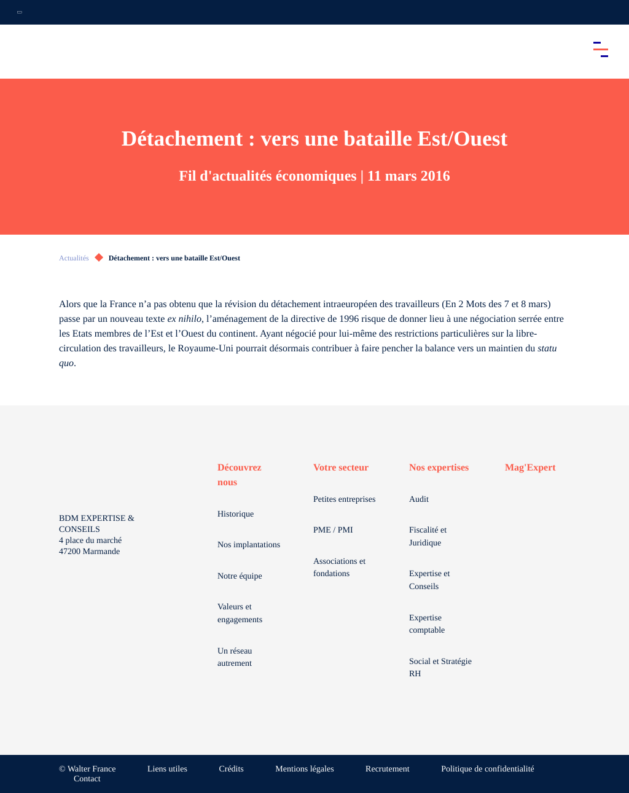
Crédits (231, 769)
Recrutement (387, 769)
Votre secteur (341, 468)
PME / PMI (333, 530)
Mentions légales (304, 769)
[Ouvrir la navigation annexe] (19, 12)
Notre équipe (239, 576)
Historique (235, 514)
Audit (419, 499)
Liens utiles (167, 769)
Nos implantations (248, 545)
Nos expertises (439, 468)
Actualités (74, 258)
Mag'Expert (530, 468)
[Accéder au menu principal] (601, 49)
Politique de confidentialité (487, 769)
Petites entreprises (344, 499)
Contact (87, 779)
